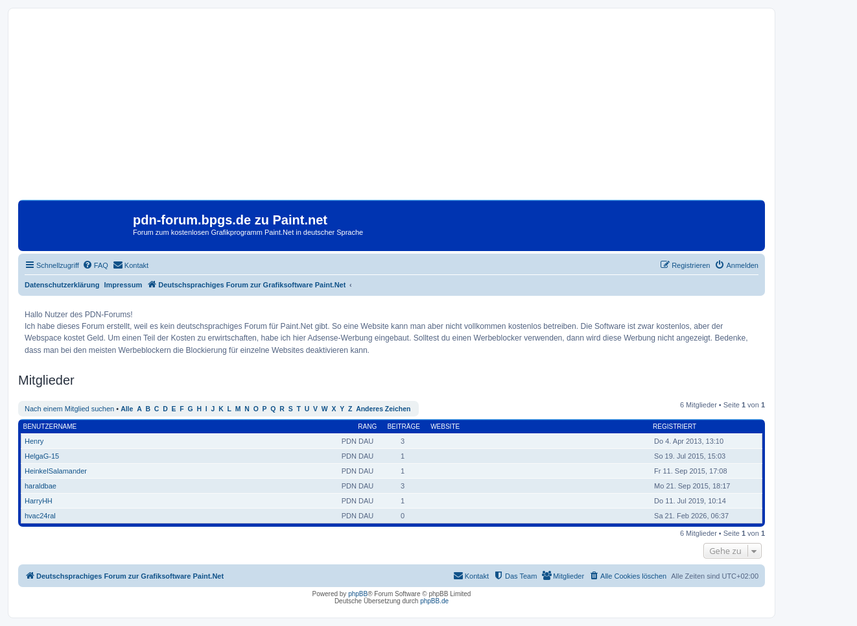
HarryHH (39, 501)
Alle (127, 409)
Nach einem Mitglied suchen (69, 409)
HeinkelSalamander (56, 471)
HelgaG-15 (42, 456)
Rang (367, 426)
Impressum (123, 285)
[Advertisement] (391, 109)
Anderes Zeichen (383, 409)
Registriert (674, 426)
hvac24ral (40, 516)
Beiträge (403, 426)
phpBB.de (434, 601)
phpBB (358, 593)
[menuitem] (95, 265)
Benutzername (50, 426)
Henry (34, 441)
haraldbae (40, 486)
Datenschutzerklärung (62, 285)
